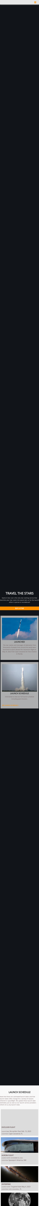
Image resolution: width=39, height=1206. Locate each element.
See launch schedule (10, 705)
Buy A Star (19, 608)
